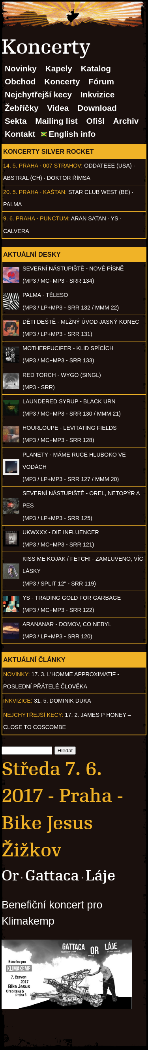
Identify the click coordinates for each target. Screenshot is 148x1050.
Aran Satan (88, 218)
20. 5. (10, 192)
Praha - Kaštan (42, 192)
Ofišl (95, 120)
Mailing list (56, 120)
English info (72, 133)
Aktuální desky (32, 254)
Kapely (58, 68)
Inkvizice (98, 94)
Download (96, 107)
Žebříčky (22, 107)
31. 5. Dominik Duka (62, 701)
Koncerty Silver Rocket (48, 151)
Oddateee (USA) (107, 165)
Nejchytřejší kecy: (33, 715)
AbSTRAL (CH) (22, 178)
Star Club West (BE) (99, 192)
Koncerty (62, 81)
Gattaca (52, 875)
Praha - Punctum (42, 218)
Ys (114, 218)
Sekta (16, 120)
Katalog (96, 68)
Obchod (20, 81)
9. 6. (8, 218)
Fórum (101, 81)
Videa (58, 107)
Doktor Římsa (68, 178)
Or (10, 875)
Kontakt (20, 133)
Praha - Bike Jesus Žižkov (62, 822)
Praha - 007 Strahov (50, 165)
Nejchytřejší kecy (38, 94)
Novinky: (16, 674)
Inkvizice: (17, 701)
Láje (100, 875)
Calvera (16, 231)
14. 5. (10, 165)
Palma (12, 204)
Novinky (21, 68)
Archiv (126, 120)
